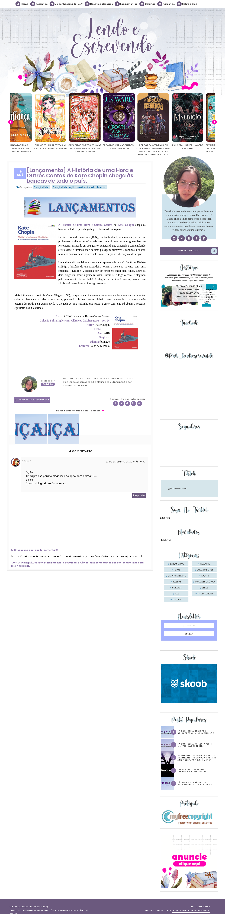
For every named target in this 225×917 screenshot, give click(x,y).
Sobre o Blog (187, 3)
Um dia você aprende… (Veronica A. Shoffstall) (193, 770)
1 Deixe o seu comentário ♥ (33, 400)
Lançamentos (126, 3)
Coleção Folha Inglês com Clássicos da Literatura (79, 187)
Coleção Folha (41, 187)
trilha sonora (205, 593)
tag (177, 593)
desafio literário (177, 576)
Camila (26, 461)
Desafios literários (99, 3)
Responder (139, 495)
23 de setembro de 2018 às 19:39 (126, 461)
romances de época (205, 582)
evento (205, 576)
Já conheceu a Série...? (66, 3)
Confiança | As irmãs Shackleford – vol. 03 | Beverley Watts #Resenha (27, 148)
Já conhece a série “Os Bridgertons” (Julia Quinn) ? (196, 732)
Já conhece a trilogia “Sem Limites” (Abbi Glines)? (195, 745)
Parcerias (166, 3)
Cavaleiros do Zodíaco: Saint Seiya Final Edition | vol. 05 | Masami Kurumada (95, 148)
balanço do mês (205, 570)
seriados (177, 588)
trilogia (177, 599)
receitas (177, 582)
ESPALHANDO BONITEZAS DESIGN (191, 910)
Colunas (147, 3)
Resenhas (39, 3)
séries (205, 588)
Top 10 (177, 570)
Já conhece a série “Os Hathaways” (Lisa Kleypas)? (195, 783)
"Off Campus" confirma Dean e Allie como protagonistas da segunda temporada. (189, 291)
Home (22, 3)
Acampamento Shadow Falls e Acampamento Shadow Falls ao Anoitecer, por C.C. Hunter (197, 758)
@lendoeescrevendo (177, 488)
